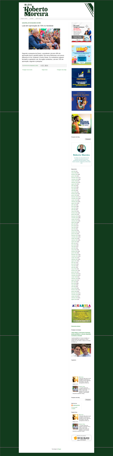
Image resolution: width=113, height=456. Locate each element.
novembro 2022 (74, 237)
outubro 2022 (74, 238)
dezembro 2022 (74, 235)
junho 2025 (73, 187)
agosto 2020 (74, 280)
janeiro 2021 (74, 272)
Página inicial (24, 18)
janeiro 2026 (74, 176)
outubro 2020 (74, 277)
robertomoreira (76, 405)
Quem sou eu (39, 18)
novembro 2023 (74, 217)
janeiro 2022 (74, 252)
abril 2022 (73, 248)
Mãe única (81, 377)
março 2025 (73, 192)
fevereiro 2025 (74, 193)
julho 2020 (73, 281)
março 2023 (73, 230)
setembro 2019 (74, 297)
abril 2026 (73, 171)
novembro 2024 (74, 198)
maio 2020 (73, 285)
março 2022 (73, 249)
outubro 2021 (74, 257)
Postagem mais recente (27, 69)
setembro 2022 (74, 240)
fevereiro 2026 (74, 174)
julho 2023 (73, 224)
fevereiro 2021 (74, 270)
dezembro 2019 (74, 293)
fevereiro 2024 (74, 212)
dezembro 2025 (74, 177)
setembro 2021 (74, 259)
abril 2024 (73, 209)
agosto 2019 (74, 299)
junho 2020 (73, 283)
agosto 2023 (74, 222)
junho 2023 (73, 225)
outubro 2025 (74, 180)
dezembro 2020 (74, 273)
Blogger (59, 449)
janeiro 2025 (74, 195)
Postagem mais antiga (61, 69)
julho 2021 (73, 262)
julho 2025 (73, 185)
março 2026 (73, 172)
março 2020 (73, 288)
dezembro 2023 (74, 216)
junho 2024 (73, 206)
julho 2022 (73, 243)
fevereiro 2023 (74, 232)
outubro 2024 (74, 200)
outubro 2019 (74, 296)
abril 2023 (73, 228)
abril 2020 (73, 286)
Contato (31, 18)
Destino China (82, 386)
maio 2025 (73, 188)
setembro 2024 (74, 201)
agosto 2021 (74, 260)
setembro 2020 (74, 278)
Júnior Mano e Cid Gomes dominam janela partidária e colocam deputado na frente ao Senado (81, 334)
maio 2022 (73, 246)
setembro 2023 (74, 220)
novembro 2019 (74, 294)
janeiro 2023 (74, 233)
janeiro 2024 (74, 214)
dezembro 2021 (74, 254)
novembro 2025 (74, 179)
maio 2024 (73, 208)
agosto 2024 (74, 203)
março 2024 (73, 211)
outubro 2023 (74, 219)
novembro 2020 (74, 275)
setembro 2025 (74, 182)
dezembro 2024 (74, 196)
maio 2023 (73, 227)
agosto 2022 (74, 241)
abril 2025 (73, 190)
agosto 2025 (74, 184)
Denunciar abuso (75, 326)
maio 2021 (73, 265)
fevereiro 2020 (74, 289)
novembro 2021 (74, 256)
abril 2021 (73, 267)
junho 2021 (73, 264)
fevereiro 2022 (74, 251)
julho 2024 (73, 204)
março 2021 (73, 268)
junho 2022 (73, 245)
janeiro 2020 (74, 291)
